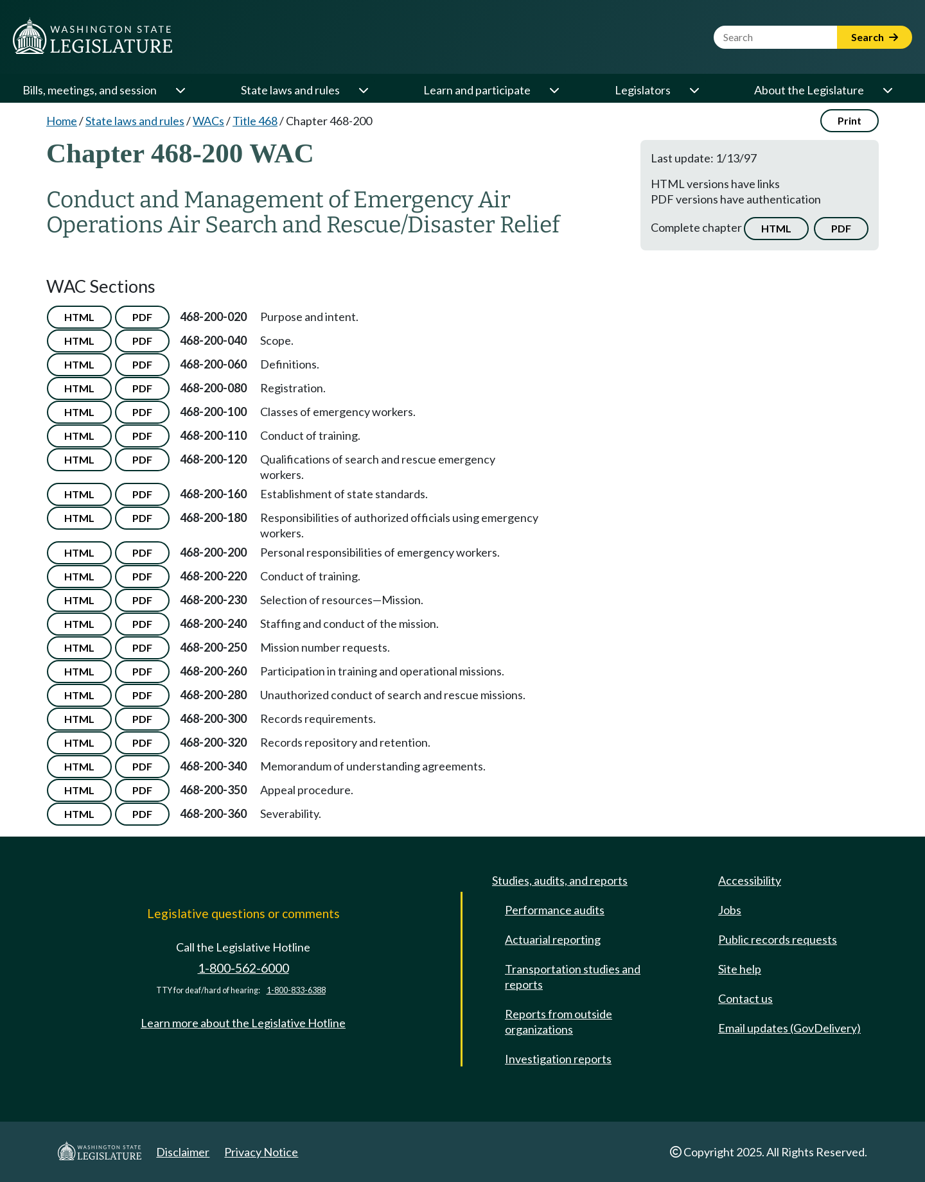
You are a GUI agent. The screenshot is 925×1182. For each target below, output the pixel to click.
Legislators (643, 90)
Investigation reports (558, 1059)
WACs (208, 121)
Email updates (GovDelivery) (789, 1028)
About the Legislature (809, 90)
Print (849, 120)
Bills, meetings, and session (89, 90)
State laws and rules (290, 90)
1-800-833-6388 (296, 990)
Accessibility (749, 880)
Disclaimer (182, 1152)
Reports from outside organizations (558, 1021)
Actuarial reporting (553, 939)
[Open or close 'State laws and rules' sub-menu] (363, 90)
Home (61, 121)
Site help (739, 969)
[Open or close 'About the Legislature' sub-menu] (887, 90)
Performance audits (554, 910)
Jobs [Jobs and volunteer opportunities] (729, 910)
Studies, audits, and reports (560, 880)
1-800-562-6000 (243, 967)
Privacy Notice (261, 1152)
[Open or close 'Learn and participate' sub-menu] (554, 90)
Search (874, 37)
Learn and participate (477, 90)
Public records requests (777, 939)
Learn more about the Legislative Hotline (243, 1023)
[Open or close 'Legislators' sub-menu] (694, 90)
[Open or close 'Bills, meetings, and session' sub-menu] (180, 90)
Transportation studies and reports (572, 976)
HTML (776, 228)
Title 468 (255, 121)
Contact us (745, 998)
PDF (841, 228)
